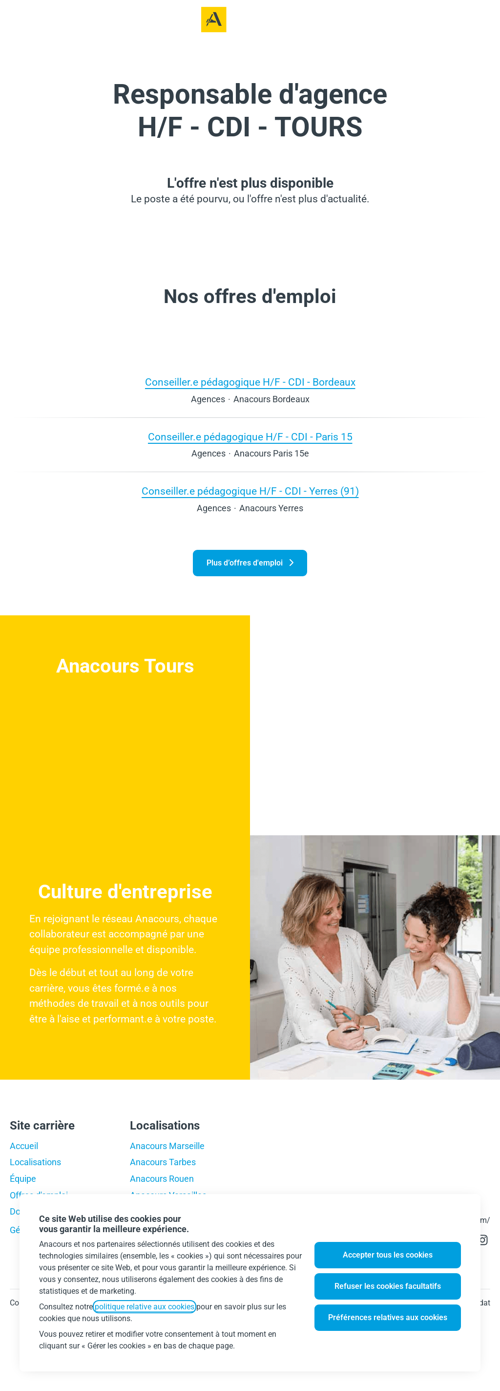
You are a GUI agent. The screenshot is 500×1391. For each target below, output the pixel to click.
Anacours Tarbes (163, 1162)
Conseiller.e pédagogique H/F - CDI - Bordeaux (250, 383)
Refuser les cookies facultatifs (387, 1286)
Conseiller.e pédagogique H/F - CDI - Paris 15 (250, 437)
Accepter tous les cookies (388, 1255)
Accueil (24, 1146)
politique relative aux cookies (144, 1306)
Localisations (35, 1162)
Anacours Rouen (162, 1179)
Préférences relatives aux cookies (387, 1317)
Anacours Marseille (167, 1146)
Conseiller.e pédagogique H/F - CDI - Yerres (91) (250, 492)
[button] (480, 19)
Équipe (23, 1179)
